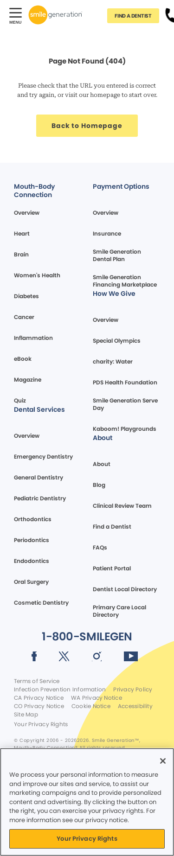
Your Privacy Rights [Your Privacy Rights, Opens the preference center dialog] (87, 838)
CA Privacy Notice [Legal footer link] (39, 698)
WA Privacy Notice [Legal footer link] (96, 698)
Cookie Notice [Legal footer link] (90, 706)
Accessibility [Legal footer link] (135, 706)
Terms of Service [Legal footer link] (37, 681)
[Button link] (133, 15)
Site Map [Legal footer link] (26, 714)
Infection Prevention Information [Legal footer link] (60, 689)
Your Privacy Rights (41, 724)
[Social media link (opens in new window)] (34, 658)
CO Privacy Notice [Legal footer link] (39, 706)
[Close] (163, 761)
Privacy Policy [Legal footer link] (132, 689)
